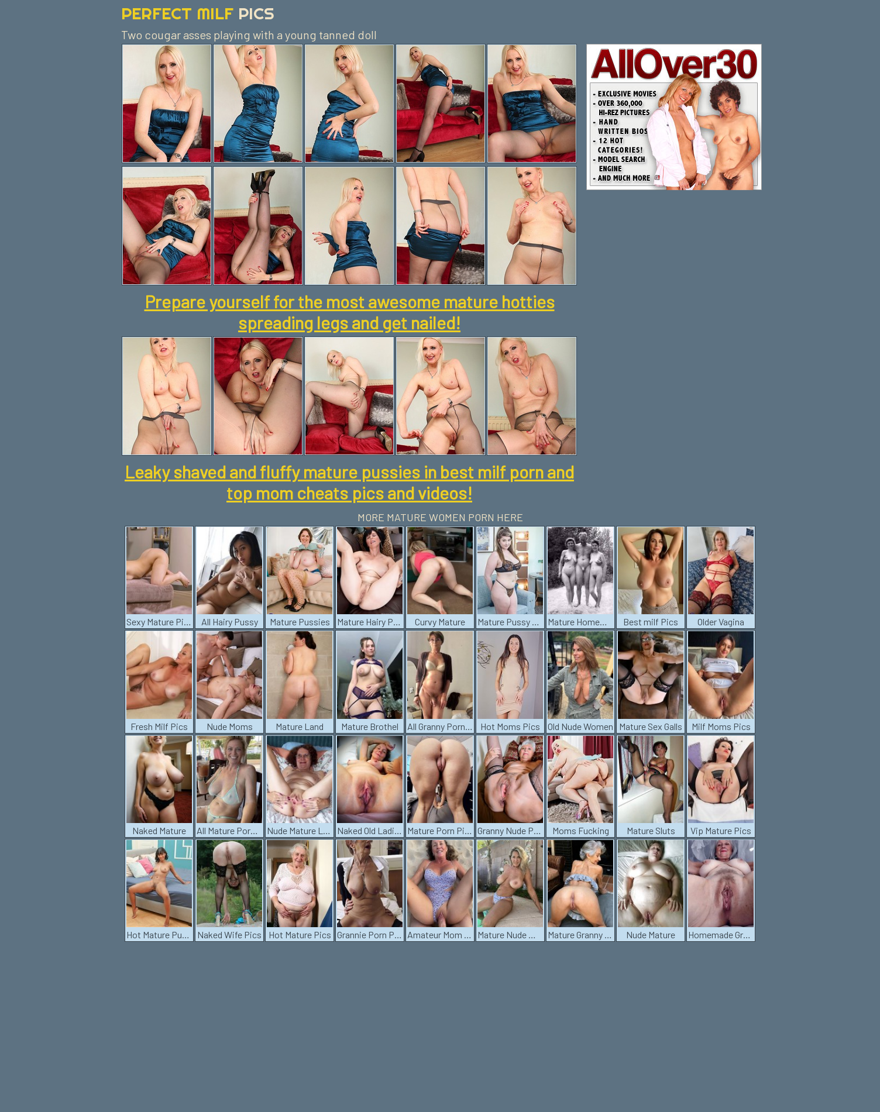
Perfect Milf (197, 13)
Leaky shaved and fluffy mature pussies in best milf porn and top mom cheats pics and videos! (349, 482)
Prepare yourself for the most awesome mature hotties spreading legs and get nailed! (350, 312)
